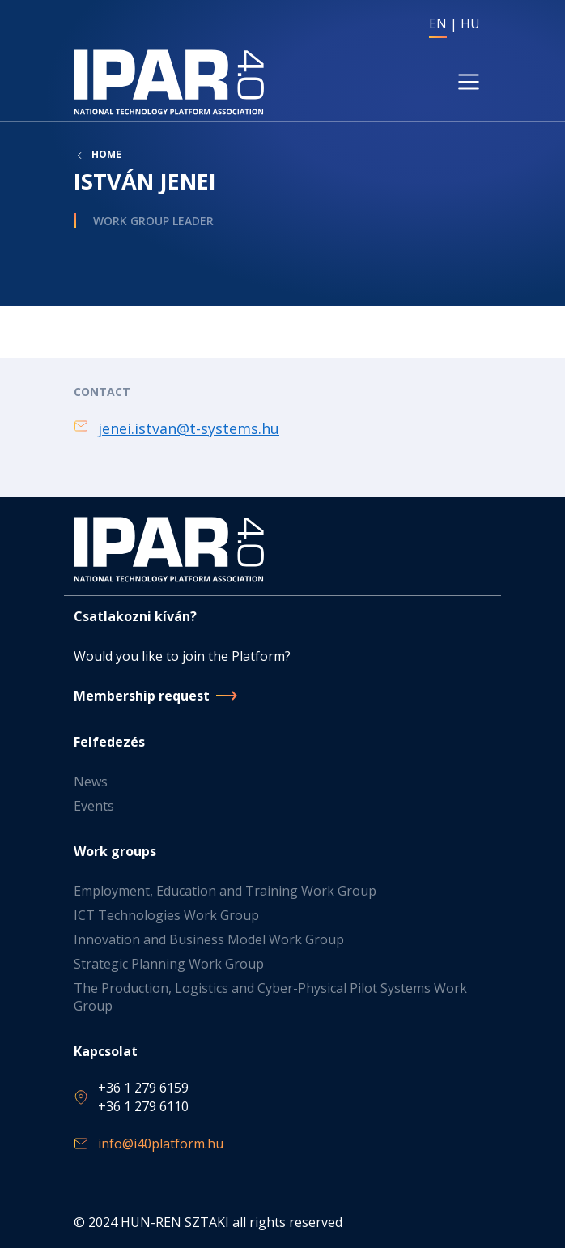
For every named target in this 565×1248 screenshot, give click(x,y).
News (91, 781)
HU (470, 23)
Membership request (142, 696)
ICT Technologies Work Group (166, 915)
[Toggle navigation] (468, 82)
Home (106, 154)
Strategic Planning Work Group (169, 964)
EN (438, 23)
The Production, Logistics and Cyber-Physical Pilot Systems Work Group (270, 997)
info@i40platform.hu (160, 1143)
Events (94, 806)
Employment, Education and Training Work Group (225, 891)
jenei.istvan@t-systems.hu (188, 428)
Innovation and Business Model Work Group (209, 939)
